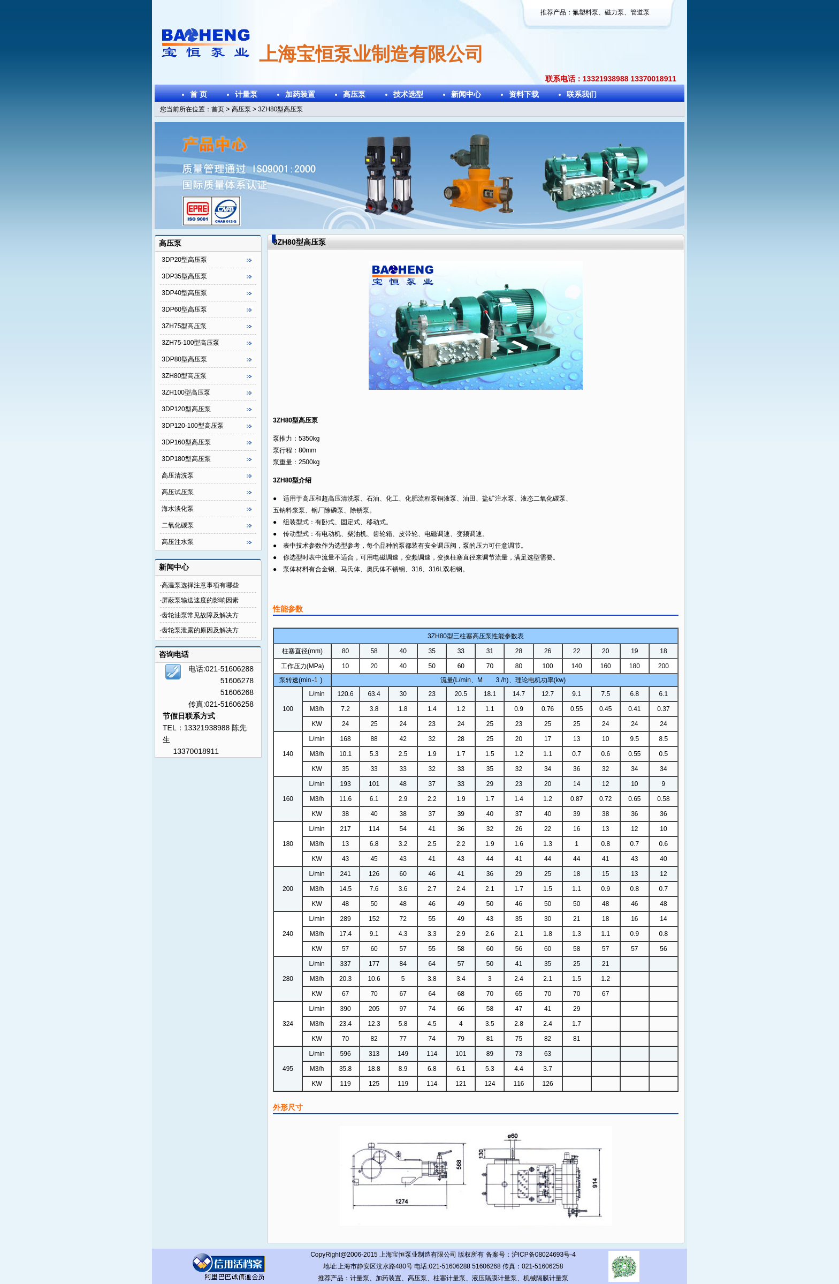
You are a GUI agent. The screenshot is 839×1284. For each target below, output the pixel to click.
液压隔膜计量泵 (494, 1278)
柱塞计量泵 (449, 1278)
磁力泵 (614, 12)
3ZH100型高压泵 (186, 392)
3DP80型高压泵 (184, 359)
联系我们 (582, 94)
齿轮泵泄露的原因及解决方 (200, 630)
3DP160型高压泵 (186, 442)
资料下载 (524, 94)
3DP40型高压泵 (184, 293)
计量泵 (246, 94)
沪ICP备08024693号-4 (544, 1254)
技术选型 (408, 94)
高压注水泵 (178, 542)
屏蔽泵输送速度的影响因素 (200, 600)
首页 (217, 109)
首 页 (198, 94)
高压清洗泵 (178, 475)
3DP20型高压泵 (184, 259)
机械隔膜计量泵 (545, 1278)
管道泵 (640, 12)
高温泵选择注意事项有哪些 (200, 585)
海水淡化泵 (178, 508)
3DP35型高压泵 (184, 276)
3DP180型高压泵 (186, 459)
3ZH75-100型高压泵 (190, 342)
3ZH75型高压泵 (184, 326)
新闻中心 (466, 94)
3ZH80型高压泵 (184, 376)
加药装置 (300, 94)
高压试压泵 (178, 492)
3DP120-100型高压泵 (192, 425)
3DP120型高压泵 (186, 409)
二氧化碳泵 (178, 525)
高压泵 (354, 94)
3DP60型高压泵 (184, 309)
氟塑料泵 (585, 12)
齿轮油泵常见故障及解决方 (200, 615)
